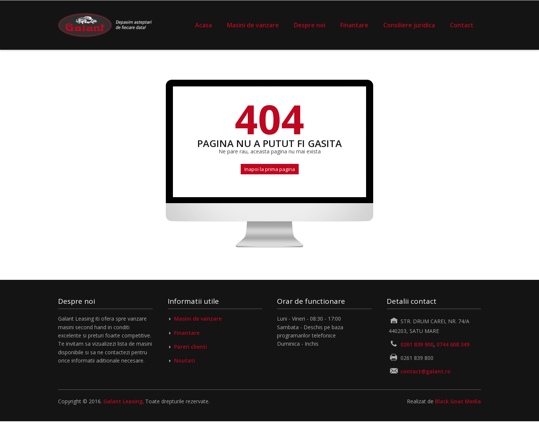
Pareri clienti (190, 346)
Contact (461, 25)
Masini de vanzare (253, 25)
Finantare (354, 25)
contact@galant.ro (426, 371)
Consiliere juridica (409, 25)
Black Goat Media (458, 401)
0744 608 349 (452, 344)
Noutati (184, 360)
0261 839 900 (417, 344)
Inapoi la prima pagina (269, 169)
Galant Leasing (123, 401)
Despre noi (309, 25)
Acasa (203, 25)
